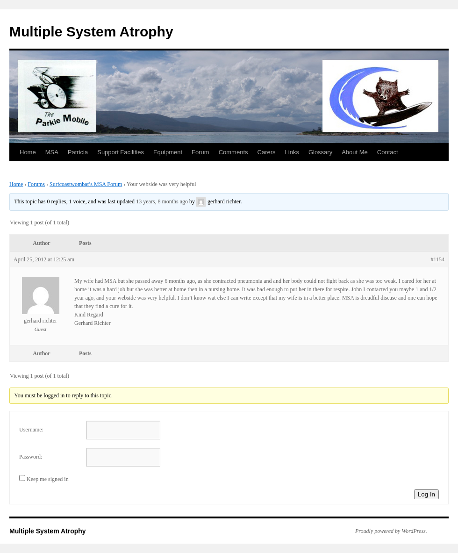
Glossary (320, 152)
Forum (200, 152)
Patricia (78, 152)
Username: (31, 429)
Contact (387, 152)
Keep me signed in (48, 479)
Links (292, 152)
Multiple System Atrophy (91, 31)
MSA (51, 152)
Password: (30, 456)
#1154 (437, 259)
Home (28, 152)
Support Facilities (120, 152)
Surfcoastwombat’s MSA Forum (86, 184)
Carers (267, 152)
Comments (233, 152)
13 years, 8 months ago (162, 201)
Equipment (167, 152)
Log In (426, 494)
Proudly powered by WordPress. (391, 531)
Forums (36, 184)
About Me (355, 152)
